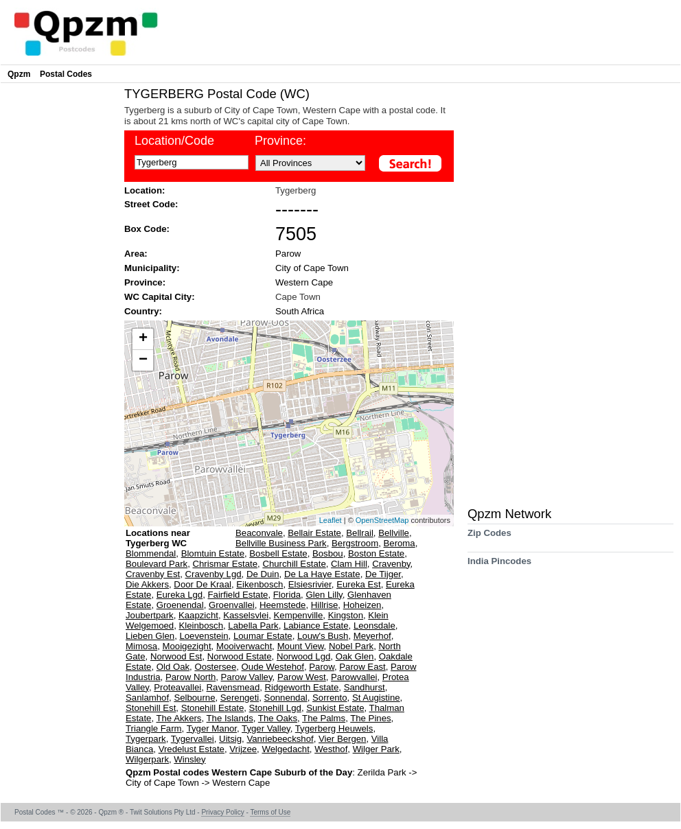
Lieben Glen (150, 636)
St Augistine (376, 697)
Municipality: (152, 268)
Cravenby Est (153, 574)
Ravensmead (233, 687)
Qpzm (19, 74)
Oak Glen (355, 656)
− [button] (143, 360)
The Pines (370, 718)
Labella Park (253, 625)
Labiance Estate (316, 625)
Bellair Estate (314, 533)
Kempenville (298, 615)
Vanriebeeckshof (279, 739)
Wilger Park (376, 749)
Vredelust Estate (191, 749)
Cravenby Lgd (213, 574)
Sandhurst (364, 687)
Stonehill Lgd (275, 708)
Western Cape (304, 282)
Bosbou (327, 553)
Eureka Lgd (180, 594)
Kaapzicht (198, 615)
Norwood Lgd (303, 656)
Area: (136, 253)
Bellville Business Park (281, 543)
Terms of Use (270, 812)
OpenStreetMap (382, 520)
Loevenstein (203, 636)
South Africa (299, 311)
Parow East (362, 667)
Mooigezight (187, 646)
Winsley (189, 759)
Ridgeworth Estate (302, 687)
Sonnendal (286, 697)
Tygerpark (146, 739)
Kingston (345, 615)
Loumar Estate (262, 636)
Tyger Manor (212, 728)
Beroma (399, 543)
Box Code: (147, 229)
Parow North (190, 677)
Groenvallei (232, 605)
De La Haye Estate (322, 574)
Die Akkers (147, 584)
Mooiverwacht (244, 646)
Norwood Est (176, 656)
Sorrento (329, 697)
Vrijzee (243, 749)
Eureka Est (358, 584)
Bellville (393, 533)
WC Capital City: (159, 297)
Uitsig (230, 739)
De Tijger (383, 574)
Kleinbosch (200, 625)
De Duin (262, 574)
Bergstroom (355, 543)
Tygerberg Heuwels (334, 728)
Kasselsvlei (245, 615)
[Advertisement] (59, 292)
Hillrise (324, 605)
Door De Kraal (202, 584)
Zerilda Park (383, 772)
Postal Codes (66, 74)
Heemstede (282, 605)
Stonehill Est (151, 708)
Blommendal (151, 553)
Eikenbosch (259, 584)
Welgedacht (285, 749)
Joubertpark (150, 615)
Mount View (300, 646)
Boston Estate (376, 553)
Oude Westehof (273, 667)
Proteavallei (177, 687)
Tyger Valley (266, 728)
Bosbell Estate (278, 553)
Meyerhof (372, 636)
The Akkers (178, 718)
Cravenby (391, 564)
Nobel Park (351, 646)
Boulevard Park (156, 564)
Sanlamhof (147, 697)
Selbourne (194, 697)
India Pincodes (499, 566)
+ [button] (143, 339)
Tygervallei (192, 739)
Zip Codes (489, 538)
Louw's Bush (322, 636)
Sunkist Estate (335, 708)
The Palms (323, 718)
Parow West (301, 677)
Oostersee (215, 667)
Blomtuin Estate (212, 553)
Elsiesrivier (310, 584)
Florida (287, 594)
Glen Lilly (323, 594)
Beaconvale (259, 533)
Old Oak (173, 667)
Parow (288, 253)
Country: (143, 311)
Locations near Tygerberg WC (158, 538)
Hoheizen (362, 605)
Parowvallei (354, 677)
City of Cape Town (312, 268)
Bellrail (359, 533)
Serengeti (239, 697)
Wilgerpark (147, 759)
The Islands (230, 718)
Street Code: (151, 204)
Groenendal (180, 605)
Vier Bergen (342, 739)
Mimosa (141, 646)
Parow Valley (247, 677)
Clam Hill (349, 564)
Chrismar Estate (225, 564)
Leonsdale (374, 625)
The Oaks (277, 718)
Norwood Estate (239, 656)
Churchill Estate (293, 564)
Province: (144, 282)
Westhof (330, 749)
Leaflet (330, 520)
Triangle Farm (154, 728)
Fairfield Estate (238, 594)
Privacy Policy (222, 812)
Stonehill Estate (212, 708)
